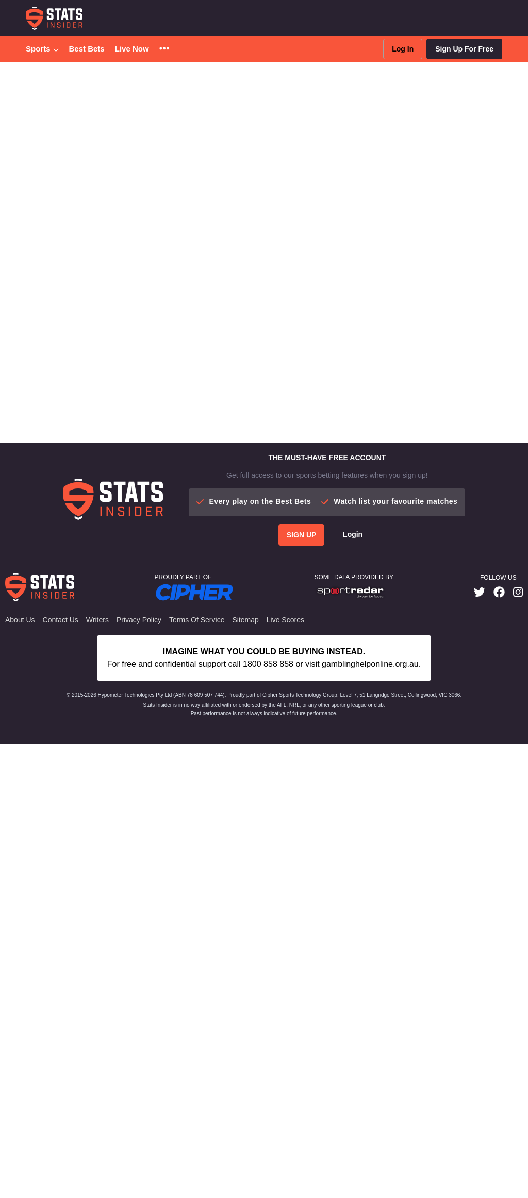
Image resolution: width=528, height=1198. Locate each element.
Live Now (132, 48)
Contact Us (60, 620)
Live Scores (285, 620)
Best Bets (87, 48)
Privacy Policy (139, 620)
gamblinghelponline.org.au (370, 664)
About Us (20, 620)
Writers (97, 620)
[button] (164, 49)
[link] (479, 592)
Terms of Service (196, 620)
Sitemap (245, 620)
